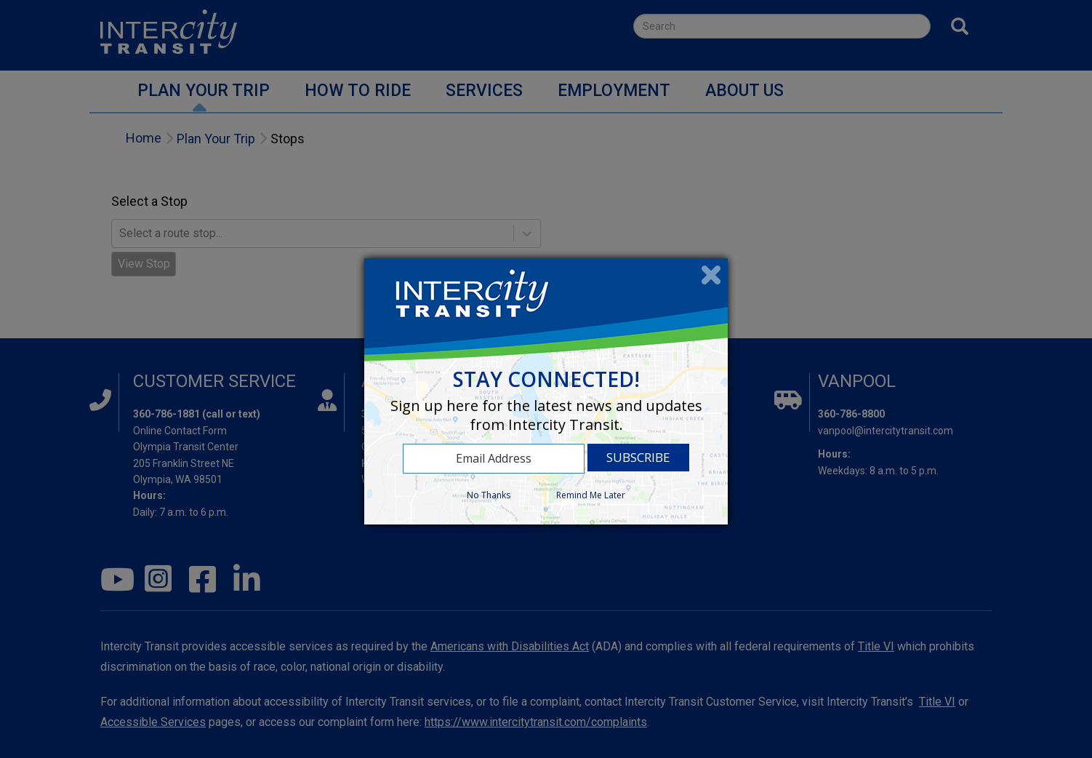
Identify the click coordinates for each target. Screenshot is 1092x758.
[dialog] (546, 391)
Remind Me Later (590, 495)
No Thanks (488, 495)
